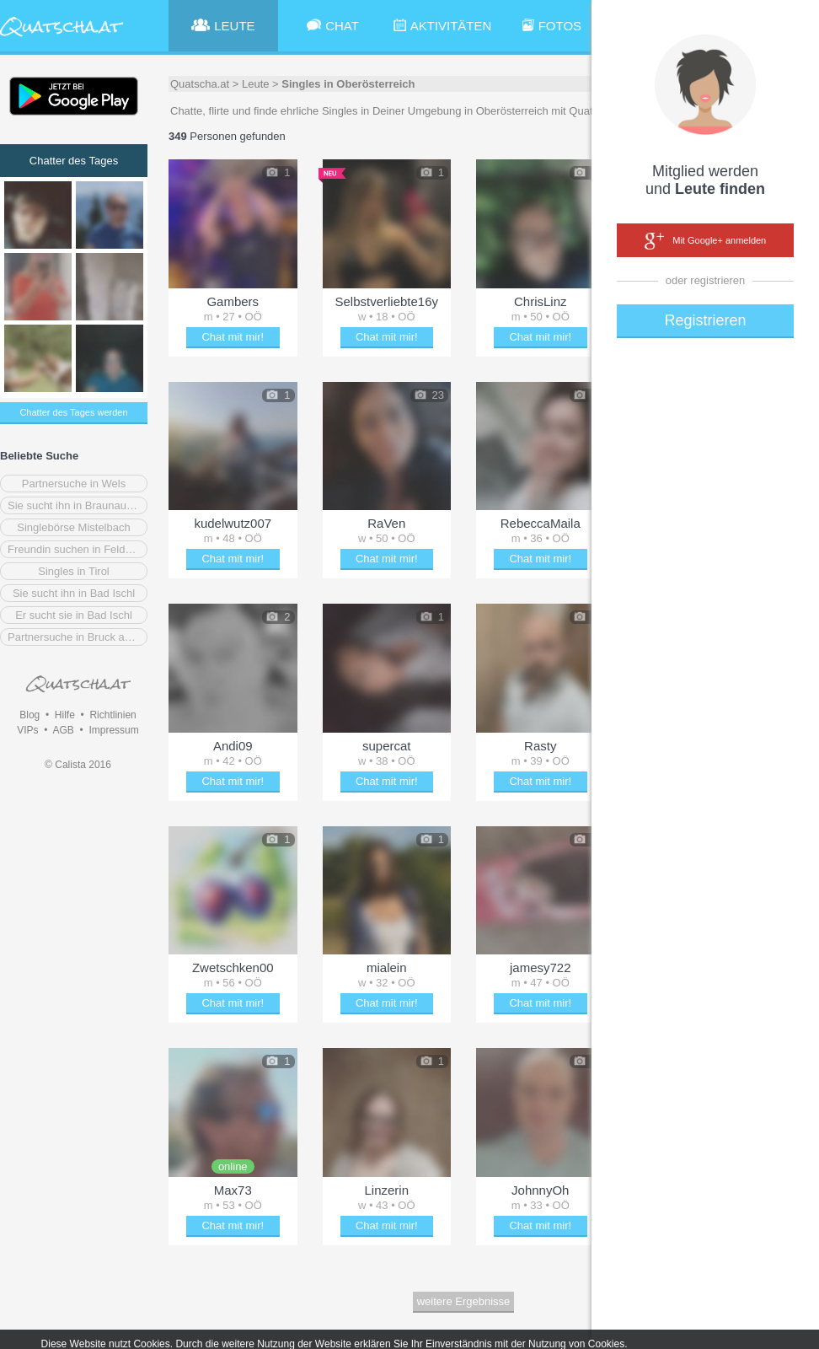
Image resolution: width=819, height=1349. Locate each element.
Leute (256, 84)
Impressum (113, 730)
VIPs (27, 730)
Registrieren (705, 320)
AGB (62, 730)
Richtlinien (112, 715)
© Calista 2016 (78, 765)
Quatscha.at (199, 84)
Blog (29, 715)
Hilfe (65, 715)
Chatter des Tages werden (73, 412)
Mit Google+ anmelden (705, 241)
